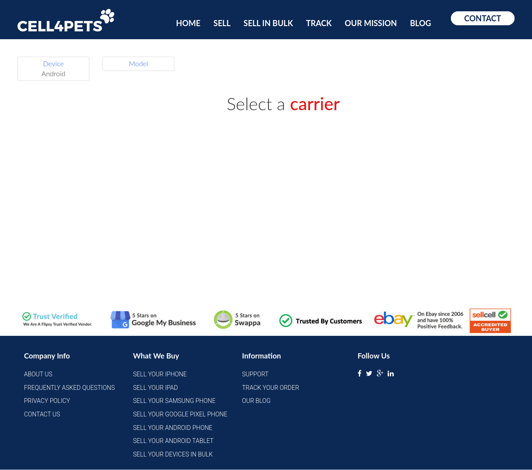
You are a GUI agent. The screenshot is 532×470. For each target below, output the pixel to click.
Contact (482, 18)
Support (255, 374)
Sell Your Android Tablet (173, 440)
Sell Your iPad (155, 387)
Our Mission (371, 23)
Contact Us (42, 414)
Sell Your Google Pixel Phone (180, 414)
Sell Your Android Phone (172, 427)
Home (188, 23)
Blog (420, 23)
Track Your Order (270, 387)
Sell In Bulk (268, 23)
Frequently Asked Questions (69, 387)
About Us (38, 374)
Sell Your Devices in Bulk (173, 454)
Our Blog (256, 400)
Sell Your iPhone (160, 374)
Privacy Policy (47, 400)
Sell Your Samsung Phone (174, 400)
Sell (222, 23)
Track (319, 23)
